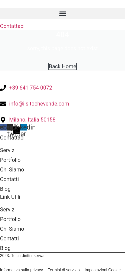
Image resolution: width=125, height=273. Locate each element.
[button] (62, 13)
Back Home (62, 66)
